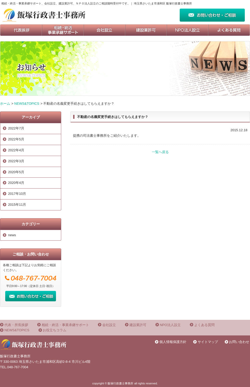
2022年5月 (16, 139)
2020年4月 (16, 183)
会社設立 (109, 325)
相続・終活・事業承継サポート (65, 325)
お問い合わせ (239, 342)
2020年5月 (16, 172)
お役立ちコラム (54, 330)
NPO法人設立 (170, 325)
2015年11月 (17, 205)
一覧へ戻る (160, 152)
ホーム (5, 103)
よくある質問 (204, 325)
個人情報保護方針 (172, 342)
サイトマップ (208, 342)
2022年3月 (16, 161)
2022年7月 (16, 128)
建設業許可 (137, 325)
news (12, 235)
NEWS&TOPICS (26, 103)
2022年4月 (16, 150)
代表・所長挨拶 (16, 325)
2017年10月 (17, 194)
